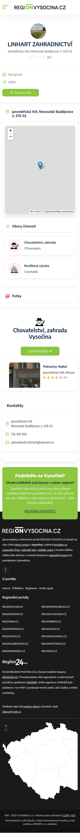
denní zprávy (22, 544)
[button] (40, 166)
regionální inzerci (58, 555)
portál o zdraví (31, 706)
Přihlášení (17, 588)
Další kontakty (40, 351)
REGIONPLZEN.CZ (12, 606)
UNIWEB (32, 682)
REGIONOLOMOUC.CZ (54, 636)
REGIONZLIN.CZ (50, 628)
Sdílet (9, 82)
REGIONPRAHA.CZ (13, 628)
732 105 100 (19, 434)
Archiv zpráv (46, 588)
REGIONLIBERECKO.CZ (15, 643)
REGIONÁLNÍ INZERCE (40, 511)
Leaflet (35, 211)
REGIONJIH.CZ (10, 621)
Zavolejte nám (20, 92)
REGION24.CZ (49, 651)
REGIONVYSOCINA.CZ (53, 614)
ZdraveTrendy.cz (11, 711)
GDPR (66, 815)
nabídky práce (45, 549)
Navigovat (12, 74)
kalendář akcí (29, 549)
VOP (73, 815)
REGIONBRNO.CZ (51, 621)
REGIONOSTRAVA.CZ (53, 643)
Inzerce (6, 588)
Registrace (31, 588)
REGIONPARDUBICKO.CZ (55, 606)
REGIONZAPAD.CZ (12, 614)
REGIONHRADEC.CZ (13, 651)
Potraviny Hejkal (55, 366)
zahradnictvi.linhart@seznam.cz (32, 442)
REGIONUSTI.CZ (11, 636)
